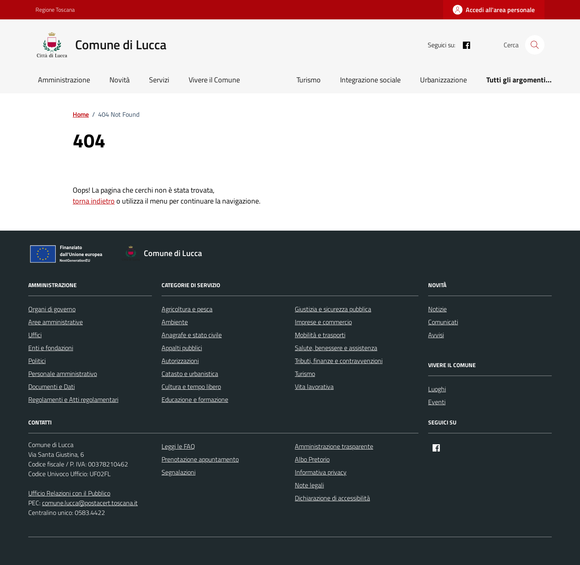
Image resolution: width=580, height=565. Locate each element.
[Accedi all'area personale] (493, 9)
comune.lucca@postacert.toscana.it (90, 503)
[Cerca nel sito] (534, 45)
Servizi (159, 79)
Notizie (437, 309)
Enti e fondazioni (50, 348)
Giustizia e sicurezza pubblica (333, 309)
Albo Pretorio (312, 459)
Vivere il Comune (214, 79)
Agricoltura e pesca (187, 309)
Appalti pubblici (182, 348)
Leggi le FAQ (178, 446)
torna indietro (94, 200)
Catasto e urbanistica (190, 373)
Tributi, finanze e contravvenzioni (338, 360)
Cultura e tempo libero (191, 386)
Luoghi (437, 389)
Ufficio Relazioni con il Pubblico (69, 493)
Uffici (35, 335)
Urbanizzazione (443, 79)
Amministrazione (64, 79)
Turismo (308, 79)
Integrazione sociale (370, 79)
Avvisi (436, 335)
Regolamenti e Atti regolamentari (73, 399)
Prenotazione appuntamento (200, 459)
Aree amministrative (55, 322)
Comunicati (443, 322)
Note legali (309, 485)
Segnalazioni (178, 472)
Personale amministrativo (62, 373)
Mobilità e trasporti (320, 335)
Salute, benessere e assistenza (336, 348)
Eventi (437, 402)
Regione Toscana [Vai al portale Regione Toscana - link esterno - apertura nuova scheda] (55, 9)
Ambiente (175, 322)
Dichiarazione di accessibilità (332, 498)
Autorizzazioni (180, 360)
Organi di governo (52, 309)
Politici (37, 360)
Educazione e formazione (195, 399)
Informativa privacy (321, 472)
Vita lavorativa (314, 386)
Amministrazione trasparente (334, 446)
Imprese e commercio (323, 322)
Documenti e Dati (51, 386)
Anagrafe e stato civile (192, 335)
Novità (119, 79)
